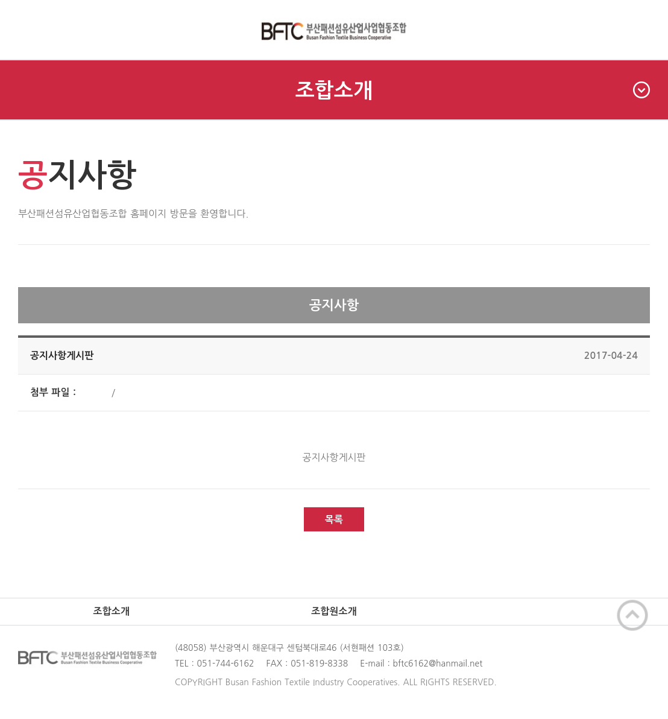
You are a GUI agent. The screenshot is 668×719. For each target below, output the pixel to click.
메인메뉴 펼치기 (29, 29)
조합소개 (472, 90)
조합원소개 (333, 611)
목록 (334, 519)
